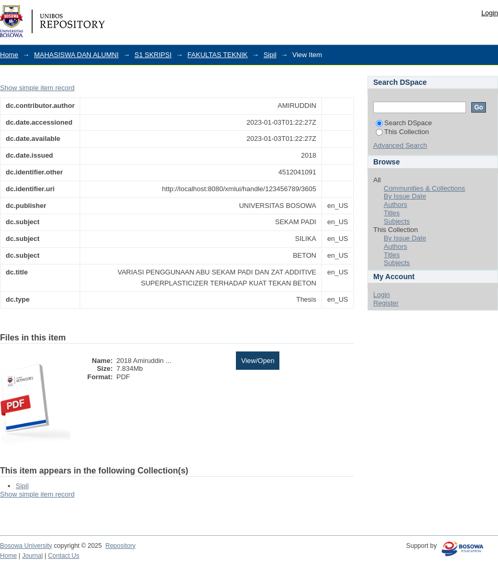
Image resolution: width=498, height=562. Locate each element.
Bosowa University (26, 545)
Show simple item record (37, 88)
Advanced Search (400, 145)
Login (489, 13)
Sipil (270, 55)
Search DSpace (404, 123)
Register (385, 303)
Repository (120, 545)
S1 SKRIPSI (153, 55)
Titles (392, 213)
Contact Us (64, 555)
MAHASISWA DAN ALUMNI (76, 55)
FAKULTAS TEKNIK (218, 55)
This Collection (402, 132)
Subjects (397, 221)
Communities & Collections (424, 188)
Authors (395, 204)
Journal (32, 555)
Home (9, 55)
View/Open (257, 361)
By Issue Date (405, 196)
